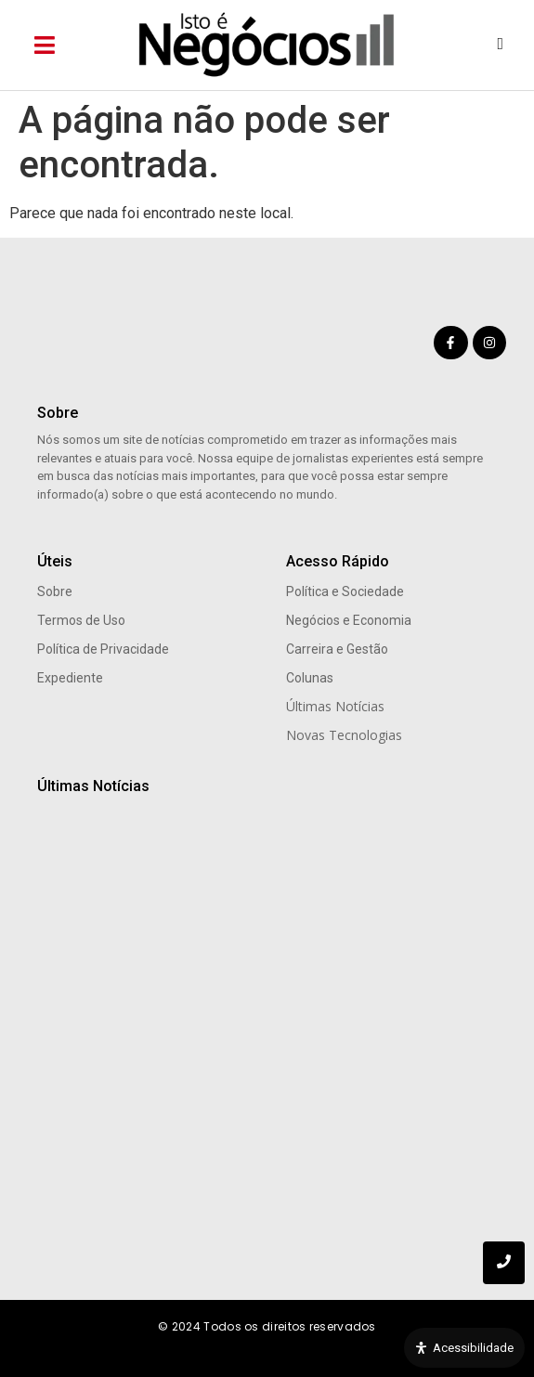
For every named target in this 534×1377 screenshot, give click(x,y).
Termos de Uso (81, 620)
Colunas (309, 677)
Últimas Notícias (335, 706)
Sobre (54, 591)
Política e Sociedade (345, 591)
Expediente (70, 677)
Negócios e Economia (348, 620)
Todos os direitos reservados (289, 1326)
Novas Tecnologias (344, 735)
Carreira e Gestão (337, 649)
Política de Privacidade (103, 649)
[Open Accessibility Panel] (464, 1348)
